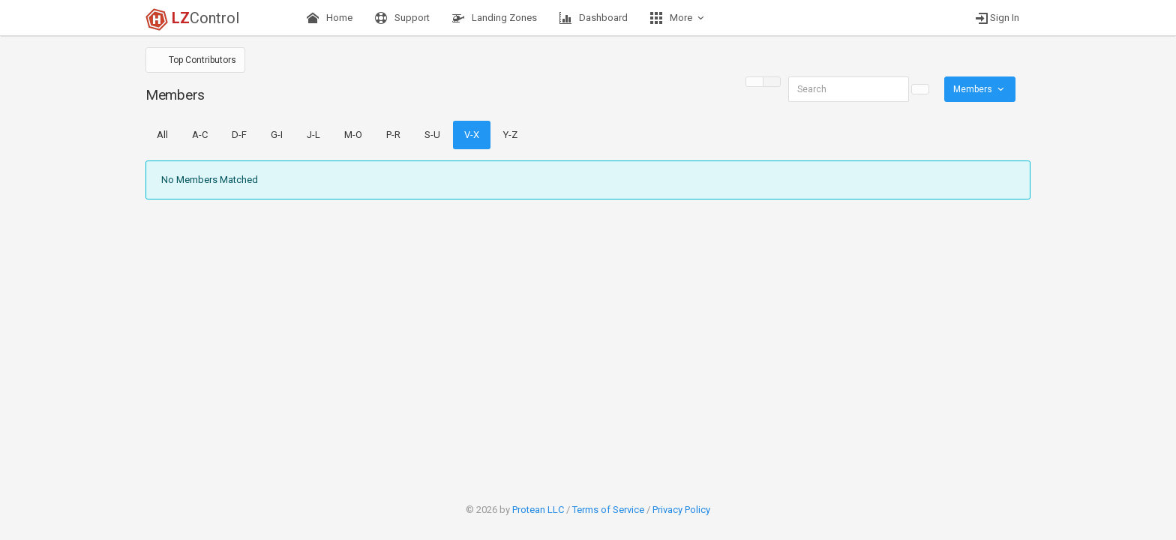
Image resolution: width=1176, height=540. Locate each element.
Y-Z (510, 134)
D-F (239, 134)
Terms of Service (608, 509)
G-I (277, 134)
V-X (471, 134)
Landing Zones (494, 18)
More (678, 18)
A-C (200, 134)
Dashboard (594, 18)
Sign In (997, 18)
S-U (432, 134)
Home (329, 18)
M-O (353, 134)
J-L (313, 134)
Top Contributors (201, 60)
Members (979, 89)
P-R (393, 134)
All (162, 134)
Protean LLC (538, 509)
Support (402, 18)
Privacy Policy (681, 509)
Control (192, 19)
